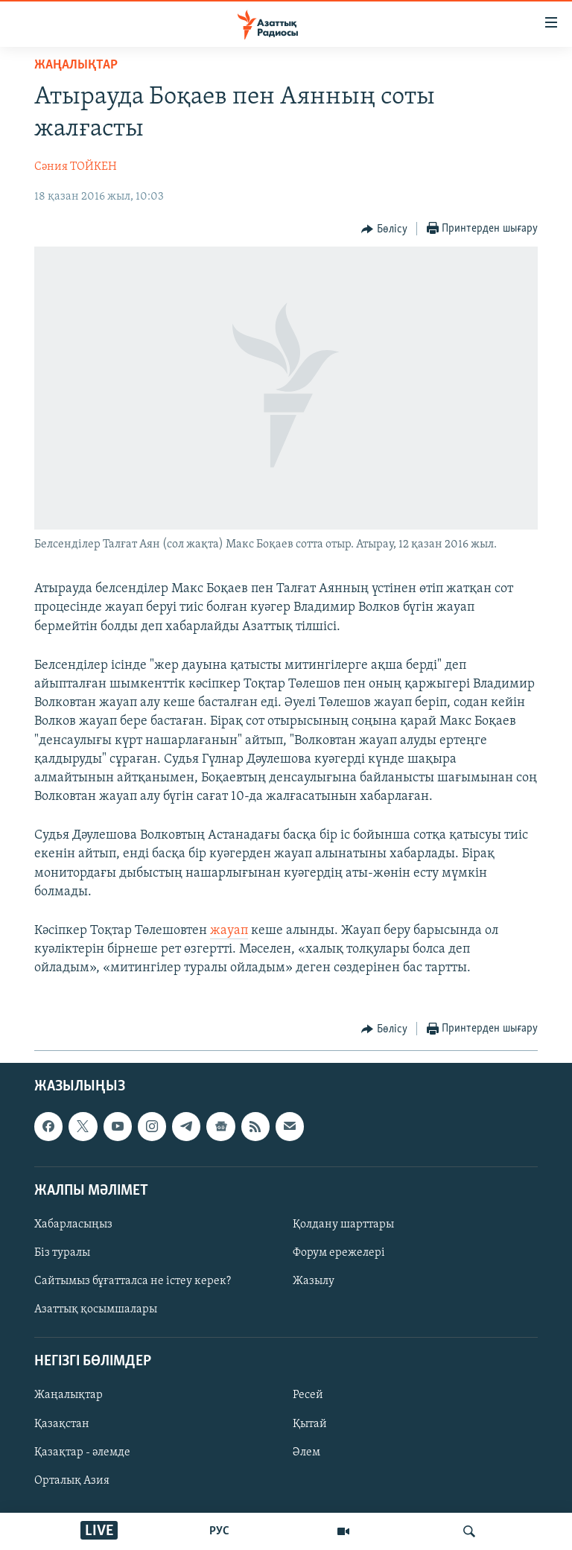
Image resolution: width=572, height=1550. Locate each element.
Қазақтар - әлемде (82, 1452)
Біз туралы (62, 1253)
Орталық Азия (71, 1480)
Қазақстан (61, 1423)
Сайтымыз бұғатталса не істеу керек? (132, 1281)
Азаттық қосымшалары (95, 1309)
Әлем (306, 1452)
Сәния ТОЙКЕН (75, 167)
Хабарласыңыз (73, 1224)
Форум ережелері (339, 1253)
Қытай (310, 1423)
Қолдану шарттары (343, 1224)
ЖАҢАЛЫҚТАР (76, 65)
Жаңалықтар (68, 1395)
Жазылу (313, 1281)
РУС (219, 1531)
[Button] (384, 229)
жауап (229, 931)
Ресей (308, 1395)
